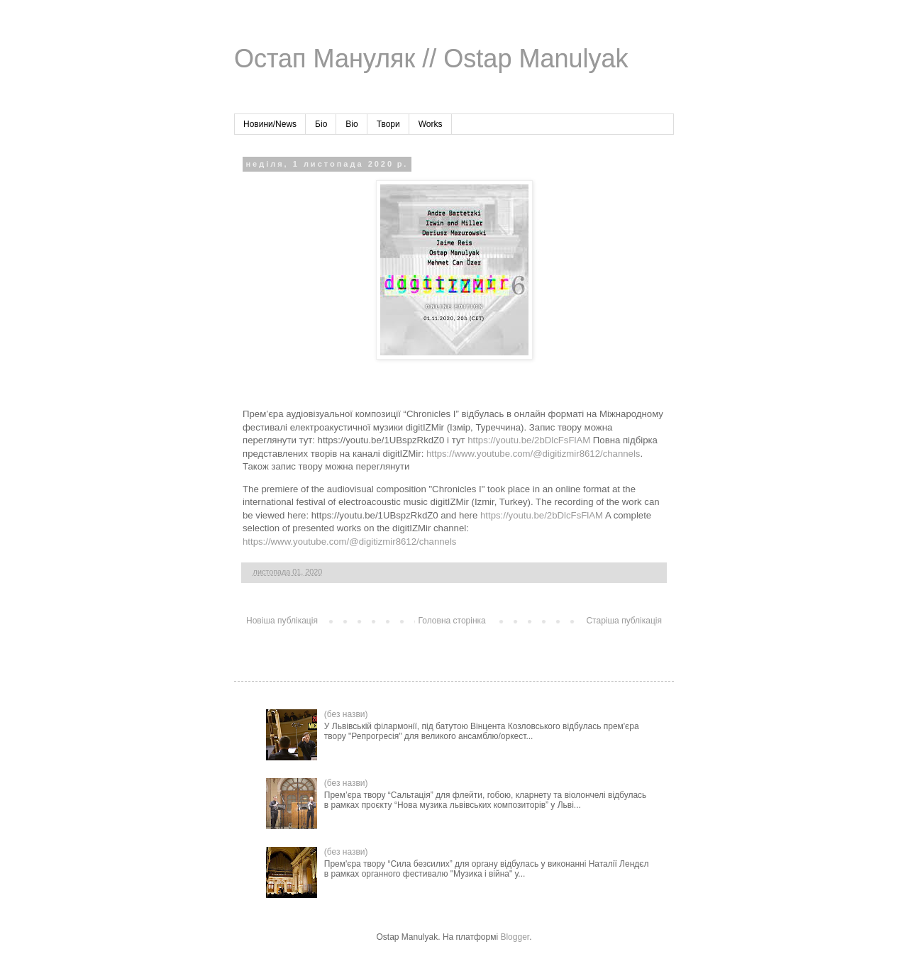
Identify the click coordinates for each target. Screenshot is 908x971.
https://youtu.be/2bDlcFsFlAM (528, 440)
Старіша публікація (624, 621)
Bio (351, 124)
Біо (321, 124)
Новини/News (270, 124)
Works (431, 124)
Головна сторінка (452, 621)
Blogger (514, 937)
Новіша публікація (282, 621)
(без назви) (346, 714)
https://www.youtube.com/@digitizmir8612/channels (533, 453)
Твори (388, 124)
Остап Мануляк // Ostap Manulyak (431, 58)
